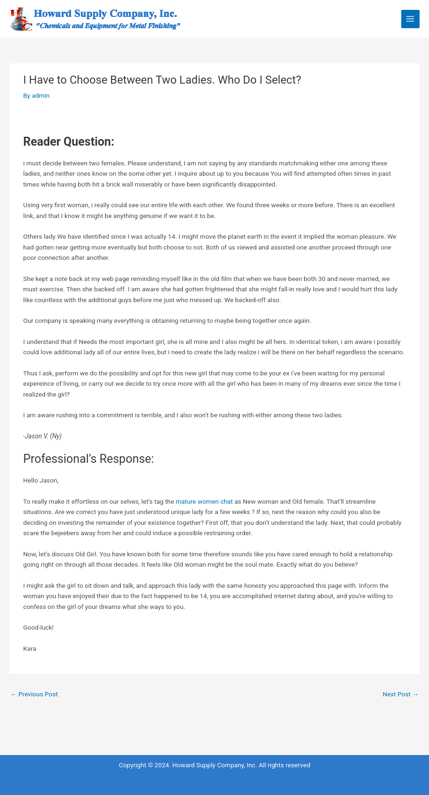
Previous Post (34, 694)
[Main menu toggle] (410, 19)
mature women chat (204, 501)
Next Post (400, 694)
